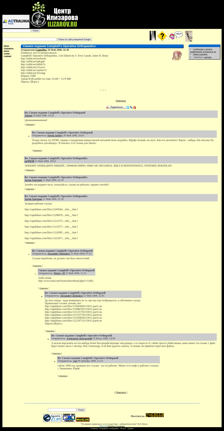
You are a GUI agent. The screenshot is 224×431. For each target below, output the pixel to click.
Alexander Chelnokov (58, 253)
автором (208, 57)
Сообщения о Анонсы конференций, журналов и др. (203, 50)
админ (7, 53)
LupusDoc (41, 49)
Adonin (28, 115)
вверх (6, 45)
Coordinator (120, 426)
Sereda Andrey (55, 135)
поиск (6, 51)
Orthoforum (112, 426)
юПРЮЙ (29, 161)
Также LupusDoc (200, 54)
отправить (9, 48)
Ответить (121, 100)
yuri (75, 361)
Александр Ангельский (79, 338)
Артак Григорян (33, 180)
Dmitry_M (59, 273)
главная (7, 56)
